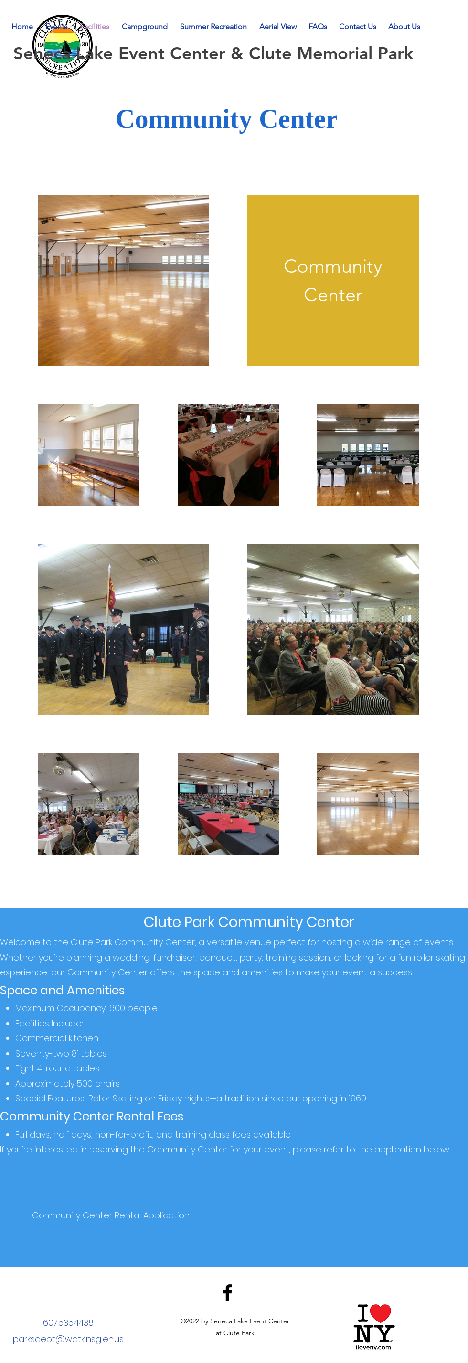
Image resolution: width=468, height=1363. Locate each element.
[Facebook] (227, 1292)
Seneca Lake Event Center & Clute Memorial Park (215, 53)
